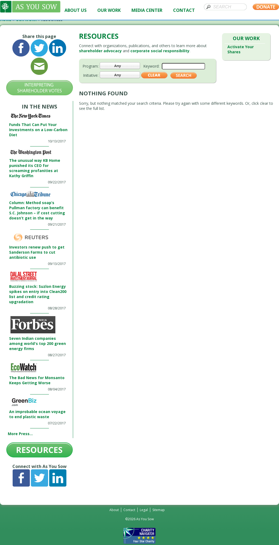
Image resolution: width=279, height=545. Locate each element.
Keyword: (151, 66)
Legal (144, 510)
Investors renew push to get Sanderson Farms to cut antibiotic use (37, 252)
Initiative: (90, 75)
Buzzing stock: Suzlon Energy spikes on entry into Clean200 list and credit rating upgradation (37, 294)
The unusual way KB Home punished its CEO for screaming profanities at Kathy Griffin (34, 168)
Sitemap (158, 510)
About (114, 510)
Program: (91, 66)
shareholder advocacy (100, 50)
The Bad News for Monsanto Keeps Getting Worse (37, 380)
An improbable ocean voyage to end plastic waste (37, 414)
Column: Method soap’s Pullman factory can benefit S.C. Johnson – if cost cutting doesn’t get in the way (37, 210)
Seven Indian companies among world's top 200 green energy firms (37, 343)
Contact (129, 510)
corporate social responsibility (159, 50)
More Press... (20, 433)
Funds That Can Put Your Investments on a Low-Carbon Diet (38, 129)
